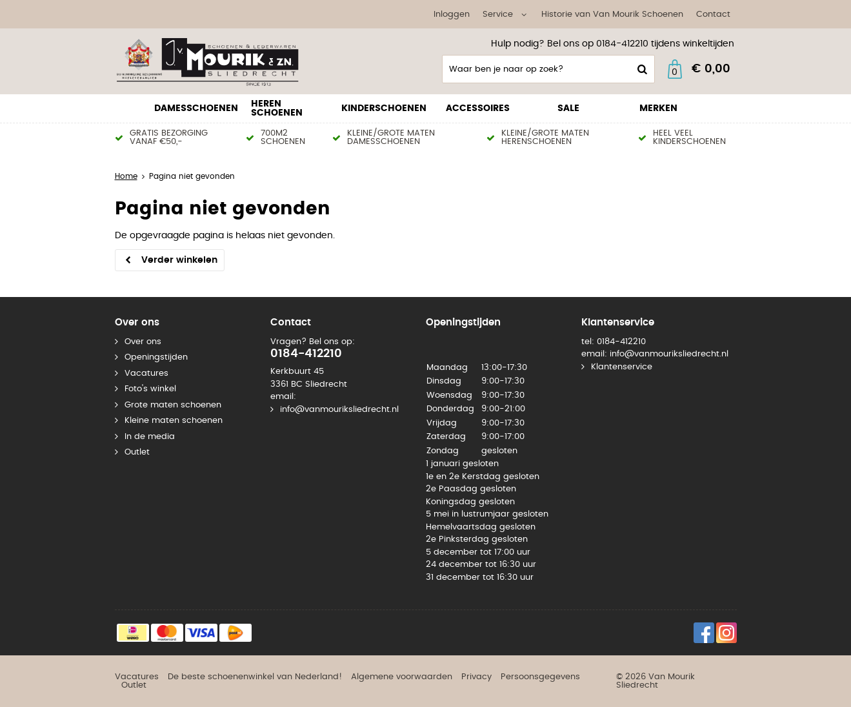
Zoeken (641, 69)
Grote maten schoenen (173, 405)
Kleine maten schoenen (174, 420)
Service (498, 14)
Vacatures (146, 373)
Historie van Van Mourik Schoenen (612, 14)
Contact (713, 14)
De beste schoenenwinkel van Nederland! (255, 677)
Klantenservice (621, 367)
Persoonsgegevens (540, 677)
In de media (150, 437)
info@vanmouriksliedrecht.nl (339, 409)
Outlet (137, 452)
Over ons (143, 342)
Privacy (476, 677)
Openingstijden (156, 357)
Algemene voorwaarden (401, 677)
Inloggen (452, 14)
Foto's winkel (150, 389)
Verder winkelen (179, 260)
